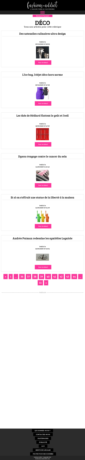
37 (28, 276)
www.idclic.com (46, 458)
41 (54, 276)
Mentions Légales (43, 450)
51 (40, 283)
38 (35, 276)
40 (48, 276)
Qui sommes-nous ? (42, 430)
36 (22, 276)
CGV (43, 446)
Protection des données (43, 454)
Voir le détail (43, 62)
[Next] (46, 282)
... (16, 276)
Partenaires (43, 438)
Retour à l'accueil (42, 16)
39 (41, 276)
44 (74, 276)
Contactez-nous (43, 434)
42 (61, 276)
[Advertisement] (42, 327)
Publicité (43, 442)
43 (67, 276)
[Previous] (5, 276)
